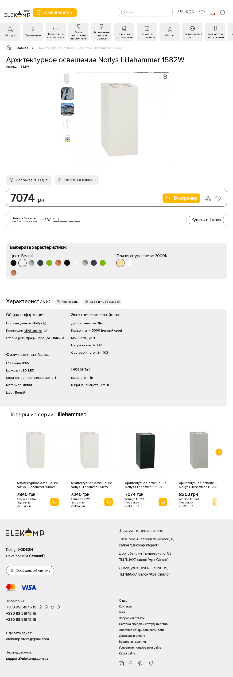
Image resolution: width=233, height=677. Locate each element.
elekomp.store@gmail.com (27, 639)
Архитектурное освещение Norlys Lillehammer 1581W (91, 485)
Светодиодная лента (192, 35)
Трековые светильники (146, 35)
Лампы (169, 35)
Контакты (125, 606)
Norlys (37, 323)
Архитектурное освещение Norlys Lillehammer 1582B (146, 485)
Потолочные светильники (56, 35)
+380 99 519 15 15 (21, 607)
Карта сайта (127, 653)
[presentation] (219, 452)
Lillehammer (33, 331)
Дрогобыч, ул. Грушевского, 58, (173, 557)
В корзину (181, 198)
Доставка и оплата (132, 636)
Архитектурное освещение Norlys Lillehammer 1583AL (200, 485)
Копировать (70, 302)
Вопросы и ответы (131, 618)
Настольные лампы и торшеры (101, 35)
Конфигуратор (54, 12)
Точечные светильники (124, 35)
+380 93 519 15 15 (21, 613)
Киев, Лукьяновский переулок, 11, (173, 543)
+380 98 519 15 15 (21, 619)
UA (181, 11)
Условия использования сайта (140, 648)
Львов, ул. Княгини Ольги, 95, (173, 571)
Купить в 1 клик (206, 219)
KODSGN (25, 549)
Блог (122, 612)
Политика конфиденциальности (141, 630)
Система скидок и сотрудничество (143, 624)
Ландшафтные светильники (215, 35)
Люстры (10, 35)
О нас (123, 601)
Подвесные (33, 35)
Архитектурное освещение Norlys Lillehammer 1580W (37, 485)
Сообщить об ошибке (105, 302)
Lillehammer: (70, 414)
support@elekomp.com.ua (27, 658)
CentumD (37, 556)
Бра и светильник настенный (78, 35)
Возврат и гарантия (132, 642)
